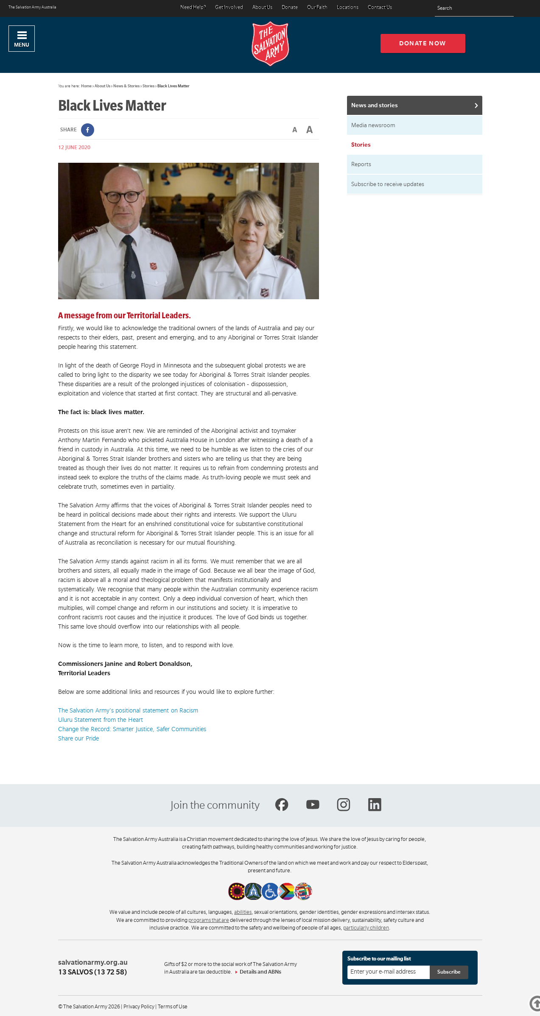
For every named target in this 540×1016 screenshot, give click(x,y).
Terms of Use (172, 1007)
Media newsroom (373, 125)
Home (86, 86)
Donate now (422, 43)
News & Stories (126, 86)
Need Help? (193, 8)
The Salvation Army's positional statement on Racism (128, 710)
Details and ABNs (260, 972)
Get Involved (229, 8)
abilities (243, 912)
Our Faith (317, 8)
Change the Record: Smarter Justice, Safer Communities (132, 729)
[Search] (505, 8)
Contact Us (380, 8)
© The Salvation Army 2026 (89, 1007)
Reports (361, 164)
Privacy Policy (138, 1007)
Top (539, 1003)
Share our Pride (78, 738)
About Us (262, 8)
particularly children (366, 928)
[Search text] (474, 9)
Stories (148, 86)
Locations (347, 8)
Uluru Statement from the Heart (100, 719)
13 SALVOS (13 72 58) (92, 972)
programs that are (208, 920)
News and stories (374, 105)
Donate (290, 8)
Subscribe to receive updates (387, 184)
